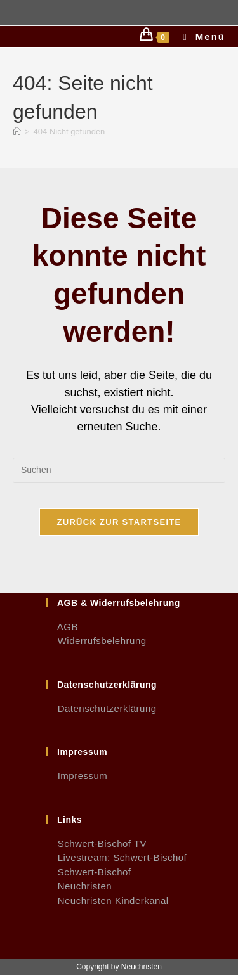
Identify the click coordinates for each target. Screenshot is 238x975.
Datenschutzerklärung (101, 708)
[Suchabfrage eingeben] (119, 470)
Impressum (76, 775)
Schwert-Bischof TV (96, 843)
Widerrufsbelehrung (96, 640)
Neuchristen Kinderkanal (107, 900)
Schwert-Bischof (88, 872)
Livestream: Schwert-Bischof (116, 857)
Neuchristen (79, 886)
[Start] (17, 131)
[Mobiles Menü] (199, 36)
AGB (62, 626)
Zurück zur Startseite (118, 522)
